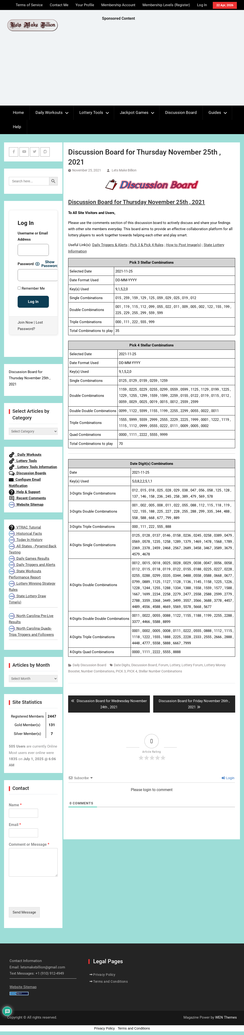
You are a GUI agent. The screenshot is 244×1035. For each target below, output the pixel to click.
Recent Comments (27, 498)
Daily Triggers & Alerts (109, 245)
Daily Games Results (29, 558)
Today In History (25, 540)
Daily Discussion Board (89, 665)
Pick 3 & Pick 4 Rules (146, 245)
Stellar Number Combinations (160, 671)
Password (26, 264)
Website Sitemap (26, 504)
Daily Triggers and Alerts (32, 565)
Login (228, 778)
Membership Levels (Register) (166, 5)
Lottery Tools (91, 112)
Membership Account (118, 5)
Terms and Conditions (110, 981)
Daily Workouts (49, 112)
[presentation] (45, 899)
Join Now (25, 322)
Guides (214, 112)
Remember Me (31, 288)
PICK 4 (132, 671)
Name (15, 805)
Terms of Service (29, 5)
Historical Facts (25, 533)
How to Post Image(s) (183, 245)
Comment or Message (29, 844)
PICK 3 (121, 671)
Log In (202, 5)
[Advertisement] (173, 64)
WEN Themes (226, 1017)
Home (18, 112)
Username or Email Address (33, 236)
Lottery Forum (192, 665)
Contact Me (59, 5)
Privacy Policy (104, 975)
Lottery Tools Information (33, 467)
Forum (163, 665)
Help (17, 126)
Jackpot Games (134, 112)
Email (15, 824)
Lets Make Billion (124, 170)
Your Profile (85, 5)
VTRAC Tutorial (25, 527)
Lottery (175, 665)
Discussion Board (181, 112)
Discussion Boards (27, 473)
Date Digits (122, 665)
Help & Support (24, 492)
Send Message (24, 912)
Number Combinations (97, 671)
